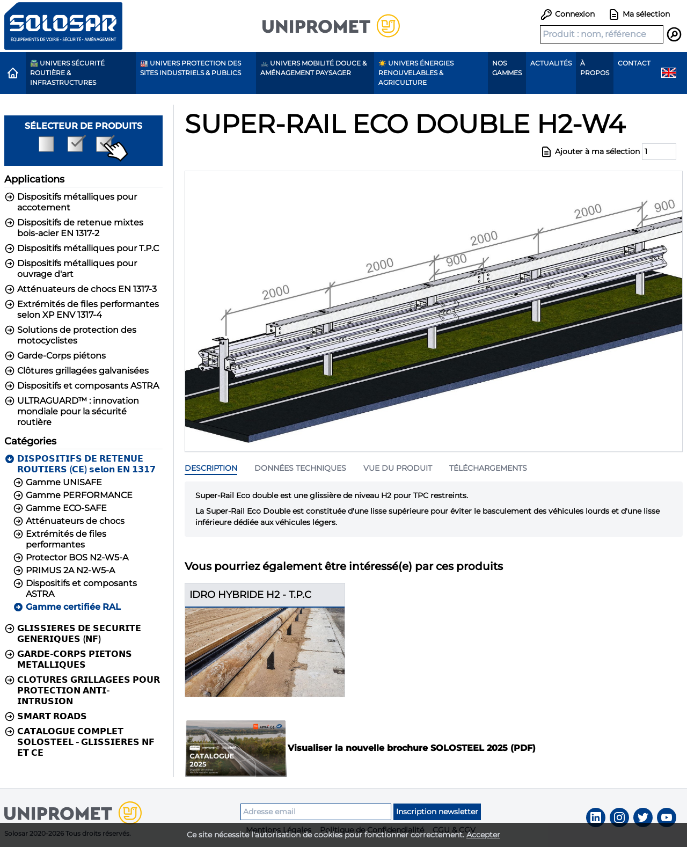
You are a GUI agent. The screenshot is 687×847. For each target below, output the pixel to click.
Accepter (483, 834)
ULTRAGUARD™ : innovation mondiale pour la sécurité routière (71, 411)
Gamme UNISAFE (57, 482)
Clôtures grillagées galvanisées (76, 371)
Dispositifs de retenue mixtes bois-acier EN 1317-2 (73, 227)
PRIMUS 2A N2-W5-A (64, 570)
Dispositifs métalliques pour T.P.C (81, 248)
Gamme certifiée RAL (67, 607)
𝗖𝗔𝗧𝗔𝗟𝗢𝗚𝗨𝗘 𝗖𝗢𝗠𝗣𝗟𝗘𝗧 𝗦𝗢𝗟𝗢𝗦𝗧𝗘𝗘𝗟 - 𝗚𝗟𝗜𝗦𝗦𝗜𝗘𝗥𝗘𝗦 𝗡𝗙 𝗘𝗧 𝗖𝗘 (79, 742)
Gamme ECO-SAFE (60, 508)
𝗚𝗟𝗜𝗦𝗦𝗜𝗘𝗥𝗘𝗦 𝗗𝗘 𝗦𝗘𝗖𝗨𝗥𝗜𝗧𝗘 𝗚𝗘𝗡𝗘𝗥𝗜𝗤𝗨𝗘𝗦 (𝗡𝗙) (72, 633)
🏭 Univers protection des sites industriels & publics (190, 68)
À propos (594, 68)
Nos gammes (507, 68)
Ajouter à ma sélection (590, 151)
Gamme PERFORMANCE (73, 495)
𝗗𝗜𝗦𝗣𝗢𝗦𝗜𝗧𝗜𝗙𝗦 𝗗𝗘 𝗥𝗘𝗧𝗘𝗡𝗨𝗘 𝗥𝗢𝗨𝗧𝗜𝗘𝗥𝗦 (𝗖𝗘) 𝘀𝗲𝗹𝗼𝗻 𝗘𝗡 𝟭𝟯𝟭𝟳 (80, 464)
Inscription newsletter (437, 811)
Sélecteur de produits (83, 141)
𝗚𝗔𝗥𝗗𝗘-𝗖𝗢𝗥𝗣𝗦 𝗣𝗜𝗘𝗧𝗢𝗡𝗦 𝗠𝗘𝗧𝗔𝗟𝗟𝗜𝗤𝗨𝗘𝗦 (68, 659)
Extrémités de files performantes (59, 539)
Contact (634, 63)
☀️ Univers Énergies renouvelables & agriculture (416, 72)
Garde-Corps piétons (55, 356)
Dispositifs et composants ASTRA (81, 386)
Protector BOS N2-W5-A (70, 557)
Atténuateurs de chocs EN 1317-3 (80, 289)
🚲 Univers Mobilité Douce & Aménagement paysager (313, 68)
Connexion (567, 14)
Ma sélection (639, 14)
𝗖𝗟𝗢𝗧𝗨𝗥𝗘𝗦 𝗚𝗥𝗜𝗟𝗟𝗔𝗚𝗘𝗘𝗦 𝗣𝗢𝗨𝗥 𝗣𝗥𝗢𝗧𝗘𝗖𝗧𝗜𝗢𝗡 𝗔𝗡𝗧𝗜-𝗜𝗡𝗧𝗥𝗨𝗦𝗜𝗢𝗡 (82, 690)
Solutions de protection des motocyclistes (70, 335)
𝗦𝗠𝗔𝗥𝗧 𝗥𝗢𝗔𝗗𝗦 (45, 716)
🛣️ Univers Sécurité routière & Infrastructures (67, 72)
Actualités (551, 63)
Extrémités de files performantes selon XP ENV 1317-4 (81, 309)
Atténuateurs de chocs (69, 521)
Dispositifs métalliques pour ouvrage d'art (70, 268)
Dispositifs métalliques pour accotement (70, 202)
